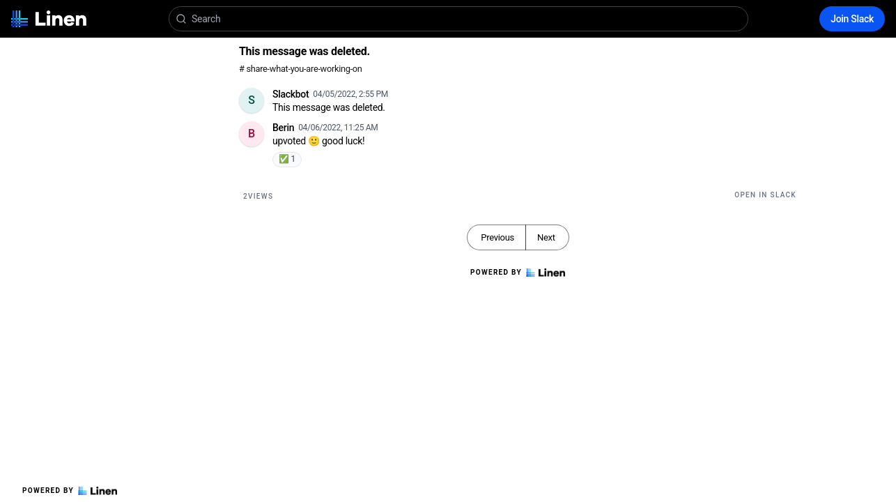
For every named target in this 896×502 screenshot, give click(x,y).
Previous (497, 237)
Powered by (69, 491)
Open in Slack (765, 195)
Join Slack (852, 18)
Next (546, 237)
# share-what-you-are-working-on (300, 68)
